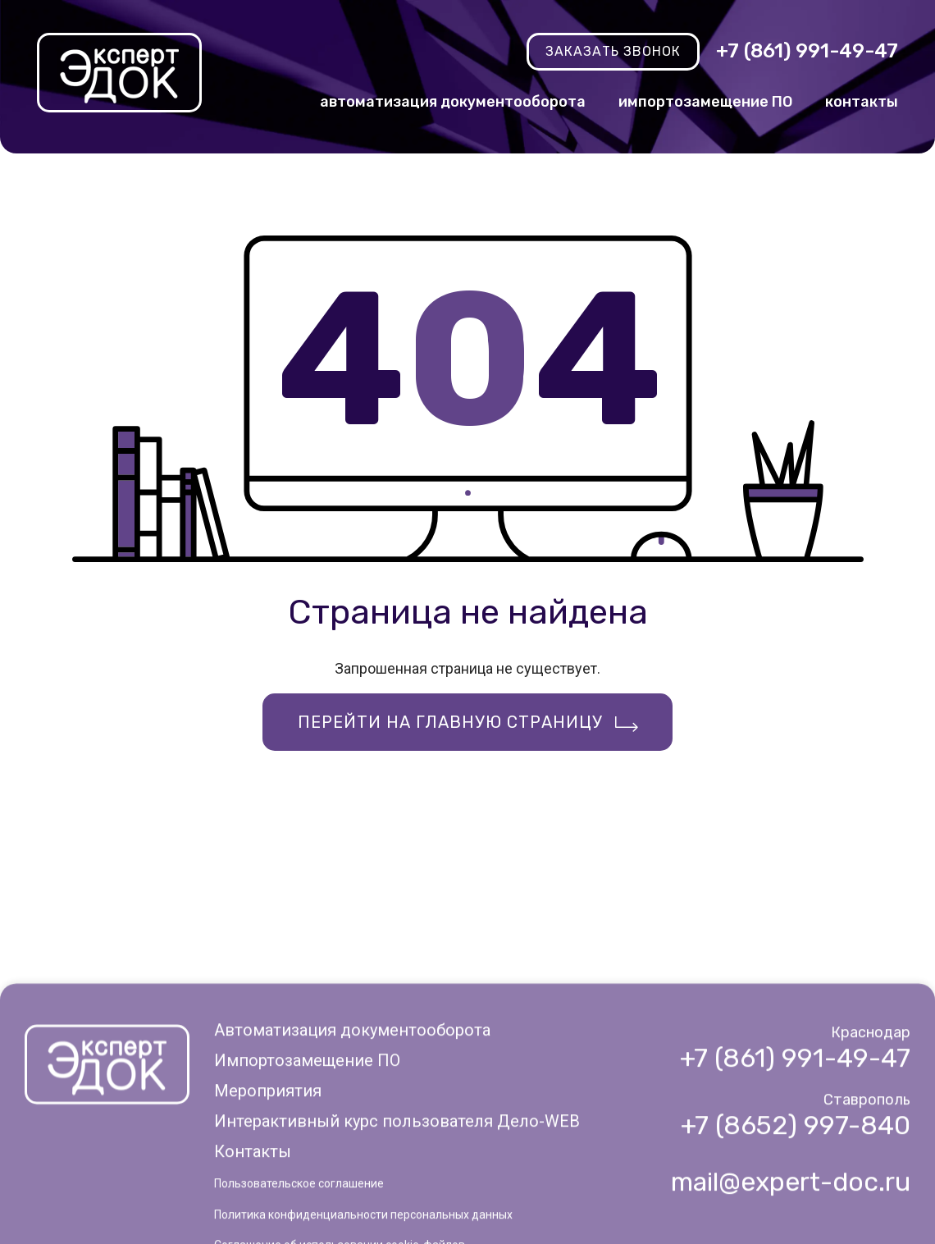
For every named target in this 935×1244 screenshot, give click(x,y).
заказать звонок (613, 51)
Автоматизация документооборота (352, 1088)
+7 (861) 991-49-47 (807, 50)
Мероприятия (268, 1149)
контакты (861, 102)
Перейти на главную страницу (450, 722)
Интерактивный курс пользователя (397, 1180)
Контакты (252, 1210)
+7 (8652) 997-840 (795, 1184)
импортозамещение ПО (705, 102)
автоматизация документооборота (453, 102)
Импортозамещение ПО (307, 1119)
